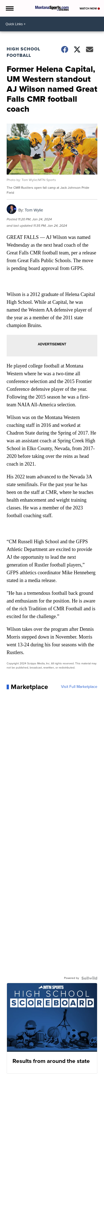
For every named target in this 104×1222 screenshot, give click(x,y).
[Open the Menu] (9, 8)
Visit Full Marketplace (79, 687)
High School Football (23, 52)
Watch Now (90, 8)
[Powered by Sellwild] (89, 978)
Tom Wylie (34, 210)
